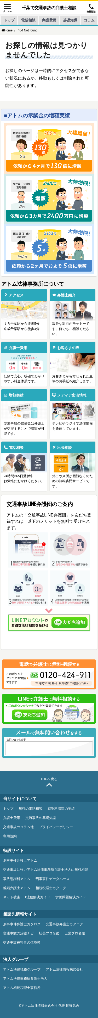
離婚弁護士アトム (16, 888)
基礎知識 (70, 20)
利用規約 (10, 836)
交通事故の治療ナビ (18, 933)
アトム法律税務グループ (22, 969)
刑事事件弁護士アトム (20, 860)
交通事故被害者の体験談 (22, 942)
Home (7, 30)
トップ (9, 20)
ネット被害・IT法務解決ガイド (26, 897)
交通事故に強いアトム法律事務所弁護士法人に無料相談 (45, 870)
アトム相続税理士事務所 (22, 988)
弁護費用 (49, 20)
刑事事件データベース (53, 879)
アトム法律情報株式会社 (64, 969)
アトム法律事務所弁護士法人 (25, 979)
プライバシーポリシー (56, 827)
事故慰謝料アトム (16, 879)
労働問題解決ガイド (70, 897)
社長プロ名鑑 (49, 933)
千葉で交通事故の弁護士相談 (49, 7)
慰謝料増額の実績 (61, 809)
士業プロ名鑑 (75, 933)
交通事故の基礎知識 (40, 818)
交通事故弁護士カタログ (64, 924)
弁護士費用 (11, 818)
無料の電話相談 (30, 809)
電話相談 (28, 20)
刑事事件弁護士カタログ (22, 924)
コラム (89, 20)
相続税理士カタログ (51, 888)
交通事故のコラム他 (18, 827)
